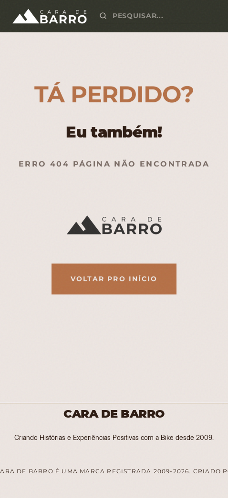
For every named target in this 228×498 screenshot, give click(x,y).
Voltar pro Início (114, 278)
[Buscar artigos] (165, 15)
